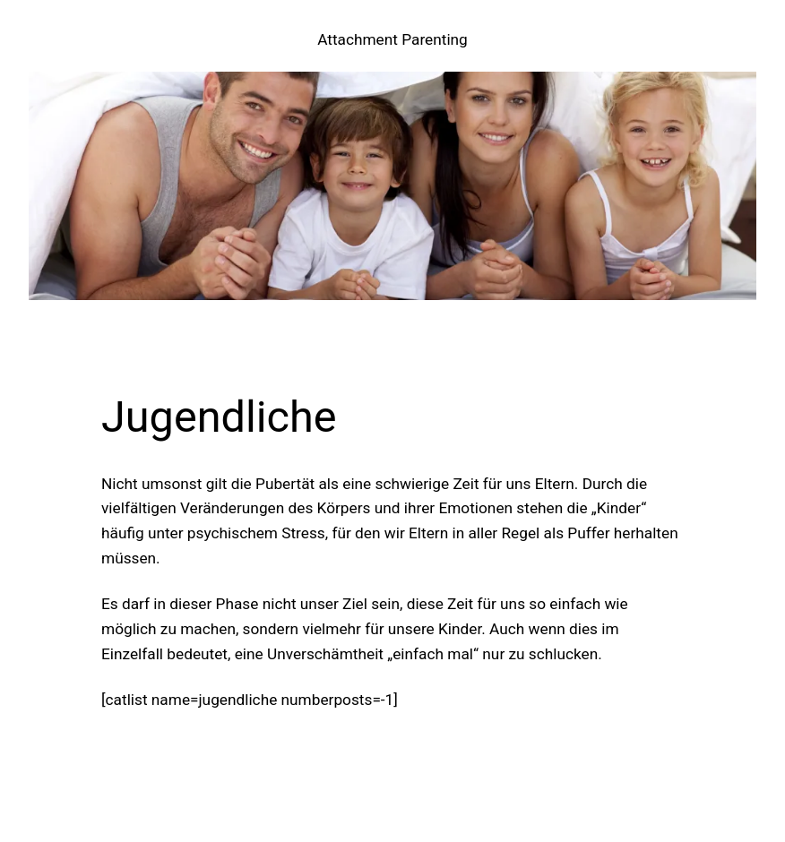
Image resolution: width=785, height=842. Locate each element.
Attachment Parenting (392, 39)
